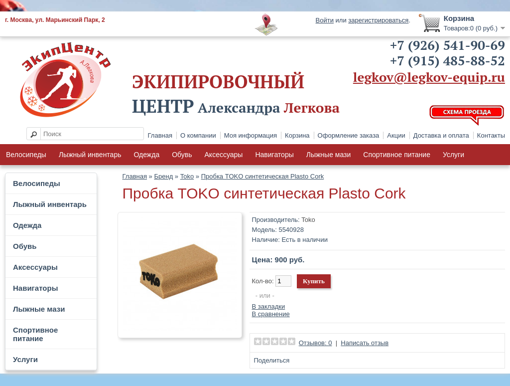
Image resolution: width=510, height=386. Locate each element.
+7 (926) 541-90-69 (447, 44)
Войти (325, 20)
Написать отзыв (364, 343)
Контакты (491, 135)
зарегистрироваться (378, 20)
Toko (187, 176)
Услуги (453, 155)
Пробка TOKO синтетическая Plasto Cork (262, 176)
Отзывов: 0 (315, 343)
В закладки (268, 306)
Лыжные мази (328, 155)
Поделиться (272, 360)
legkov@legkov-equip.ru (429, 76)
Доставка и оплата (441, 135)
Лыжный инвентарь (90, 155)
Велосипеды (26, 155)
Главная (160, 135)
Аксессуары (224, 155)
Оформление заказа (349, 135)
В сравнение (271, 314)
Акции (396, 135)
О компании (198, 135)
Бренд (163, 176)
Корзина (297, 135)
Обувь (182, 155)
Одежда (146, 155)
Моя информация (250, 135)
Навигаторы (274, 155)
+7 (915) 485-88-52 (447, 60)
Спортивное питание (396, 155)
